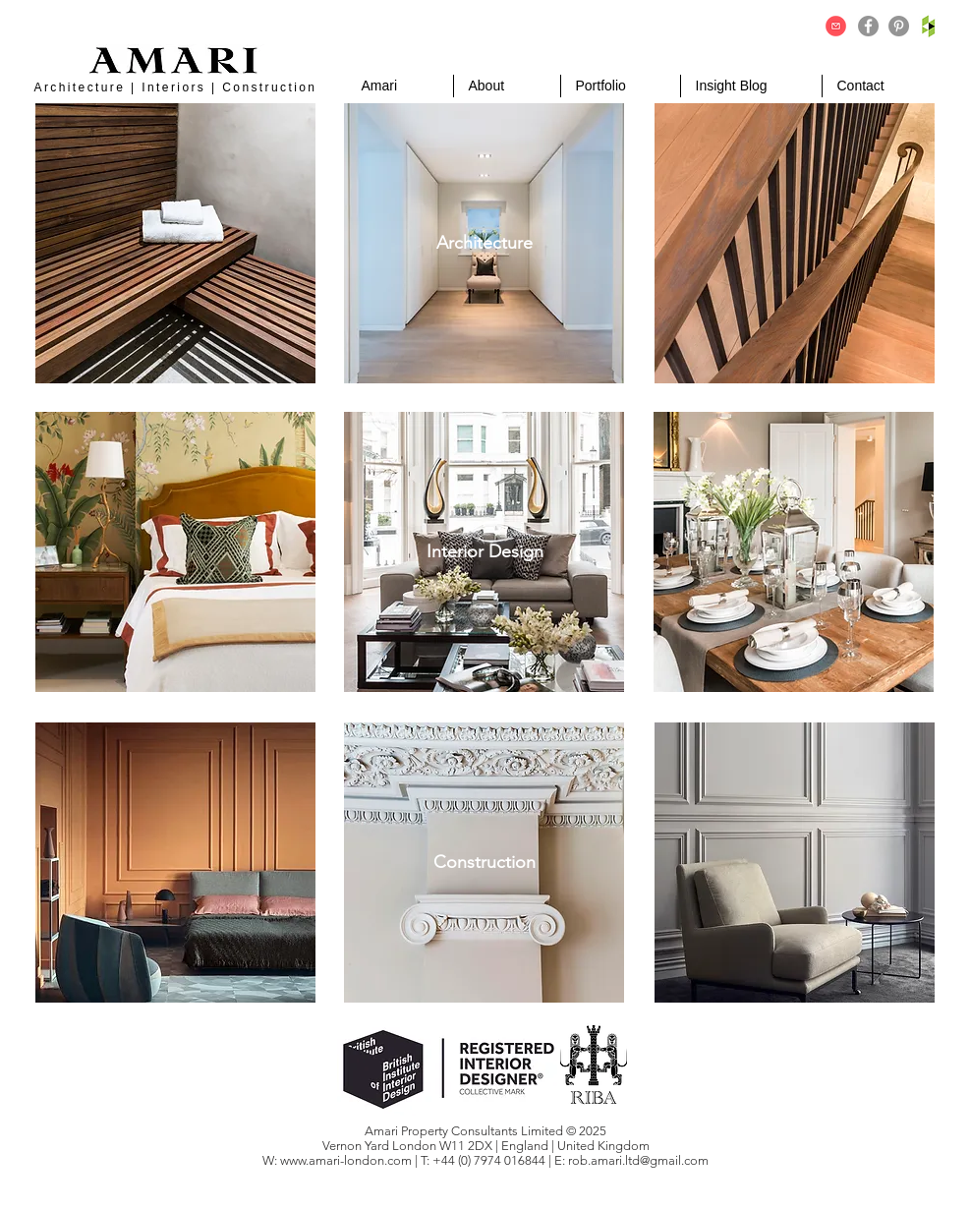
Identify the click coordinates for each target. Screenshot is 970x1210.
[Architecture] (485, 243)
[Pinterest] (898, 26)
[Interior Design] (485, 552)
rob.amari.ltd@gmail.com (638, 1160)
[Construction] (485, 862)
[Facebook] (868, 26)
